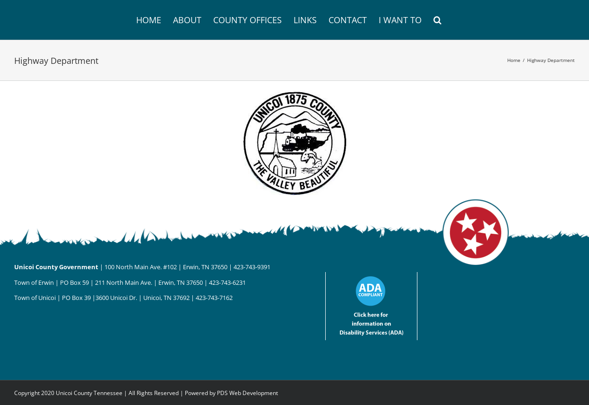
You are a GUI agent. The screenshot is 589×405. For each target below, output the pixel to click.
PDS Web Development (247, 393)
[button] (437, 20)
